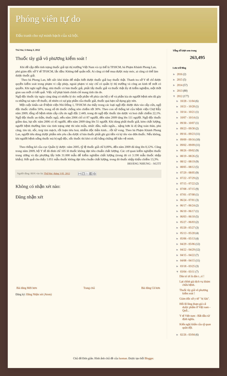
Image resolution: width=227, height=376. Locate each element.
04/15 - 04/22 (187, 255)
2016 (180, 74)
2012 (180, 96)
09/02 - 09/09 (187, 145)
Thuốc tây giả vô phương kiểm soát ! (193, 292)
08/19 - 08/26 (187, 156)
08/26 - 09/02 (187, 150)
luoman (123, 358)
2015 (180, 79)
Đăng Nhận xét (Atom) (39, 294)
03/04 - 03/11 (187, 271)
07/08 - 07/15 (187, 189)
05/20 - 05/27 (187, 227)
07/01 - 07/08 (187, 194)
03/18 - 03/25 (187, 266)
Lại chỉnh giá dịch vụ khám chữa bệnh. (194, 283)
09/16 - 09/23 (187, 133)
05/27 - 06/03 (187, 222)
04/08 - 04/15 (187, 260)
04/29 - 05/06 (187, 244)
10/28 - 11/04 (187, 101)
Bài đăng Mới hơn (26, 288)
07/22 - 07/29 (187, 178)
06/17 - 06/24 (187, 205)
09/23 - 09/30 (187, 128)
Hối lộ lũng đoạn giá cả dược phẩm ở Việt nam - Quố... (194, 307)
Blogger (149, 358)
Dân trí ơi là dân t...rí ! (191, 276)
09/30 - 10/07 (187, 123)
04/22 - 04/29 (187, 249)
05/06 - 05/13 (187, 238)
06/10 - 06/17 (187, 211)
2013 (180, 90)
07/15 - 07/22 (187, 183)
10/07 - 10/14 (187, 117)
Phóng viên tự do (48, 19)
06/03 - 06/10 (187, 216)
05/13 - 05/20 (187, 233)
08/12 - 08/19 (187, 161)
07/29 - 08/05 (187, 172)
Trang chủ (89, 288)
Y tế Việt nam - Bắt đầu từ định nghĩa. (194, 317)
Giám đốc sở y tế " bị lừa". (194, 298)
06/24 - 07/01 (187, 200)
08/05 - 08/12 (187, 167)
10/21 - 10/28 (187, 106)
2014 (180, 85)
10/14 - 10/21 (187, 111)
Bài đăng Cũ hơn (150, 288)
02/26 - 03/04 (187, 334)
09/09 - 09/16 (187, 139)
